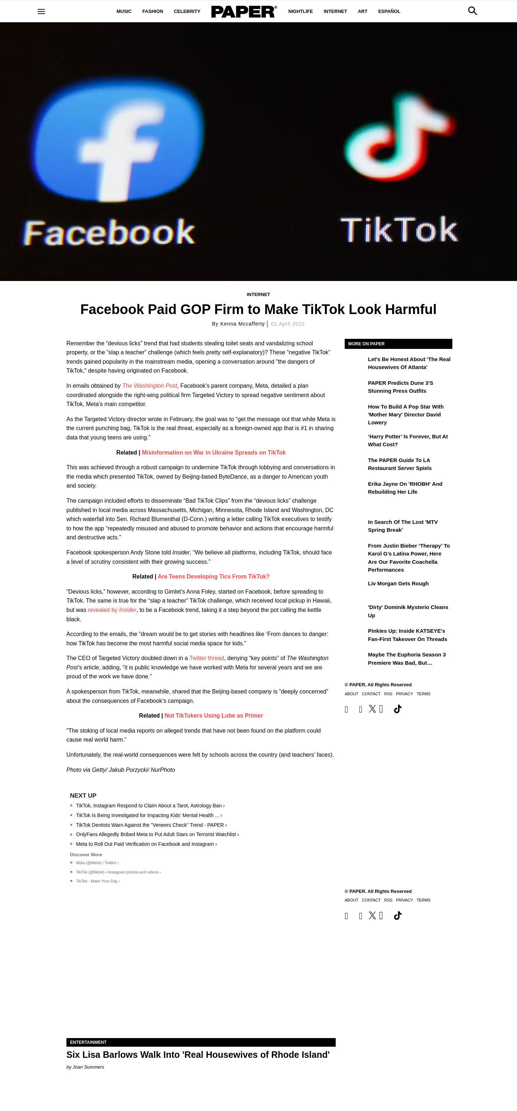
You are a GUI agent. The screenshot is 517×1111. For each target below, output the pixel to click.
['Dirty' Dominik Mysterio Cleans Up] (355, 612)
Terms (423, 694)
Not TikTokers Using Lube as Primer (214, 716)
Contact (371, 694)
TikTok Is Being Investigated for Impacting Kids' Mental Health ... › (149, 815)
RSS (388, 694)
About (351, 694)
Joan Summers (88, 1067)
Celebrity (187, 11)
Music (124, 11)
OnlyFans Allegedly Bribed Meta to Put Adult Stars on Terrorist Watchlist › (157, 834)
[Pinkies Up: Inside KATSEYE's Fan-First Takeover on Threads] (355, 636)
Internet (335, 11)
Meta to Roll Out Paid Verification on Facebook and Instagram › (146, 844)
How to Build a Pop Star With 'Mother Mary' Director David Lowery (406, 415)
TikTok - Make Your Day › (98, 881)
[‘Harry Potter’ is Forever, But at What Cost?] (355, 442)
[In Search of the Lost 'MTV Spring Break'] (355, 527)
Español (389, 11)
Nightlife (300, 11)
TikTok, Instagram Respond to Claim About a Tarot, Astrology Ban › (150, 805)
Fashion (153, 11)
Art (363, 11)
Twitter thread (206, 658)
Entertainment (88, 1042)
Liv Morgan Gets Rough (398, 583)
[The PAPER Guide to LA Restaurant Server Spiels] (355, 465)
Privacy (404, 694)
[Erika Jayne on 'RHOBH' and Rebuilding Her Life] (355, 489)
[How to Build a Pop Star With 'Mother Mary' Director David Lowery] (355, 412)
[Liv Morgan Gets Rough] (355, 589)
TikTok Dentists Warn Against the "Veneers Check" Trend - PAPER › (151, 825)
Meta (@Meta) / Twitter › (97, 863)
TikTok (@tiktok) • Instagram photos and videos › (118, 872)
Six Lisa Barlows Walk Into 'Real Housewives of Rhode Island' (198, 1055)
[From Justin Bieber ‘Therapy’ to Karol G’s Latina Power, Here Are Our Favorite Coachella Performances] (355, 551)
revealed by (111, 610)
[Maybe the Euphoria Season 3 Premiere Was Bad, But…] (355, 660)
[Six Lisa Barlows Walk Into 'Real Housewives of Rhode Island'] (201, 970)
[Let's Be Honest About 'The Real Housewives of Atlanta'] (355, 364)
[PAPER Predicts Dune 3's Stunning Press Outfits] (355, 388)
